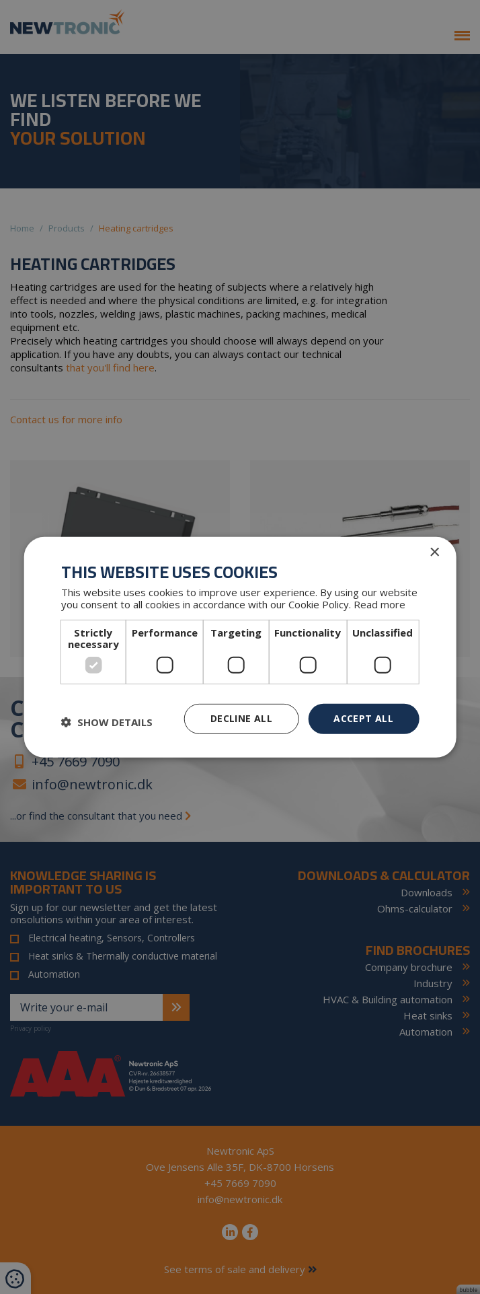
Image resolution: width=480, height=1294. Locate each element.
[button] (107, 722)
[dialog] (240, 647)
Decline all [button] (241, 718)
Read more (379, 604)
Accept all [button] (363, 718)
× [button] (434, 552)
